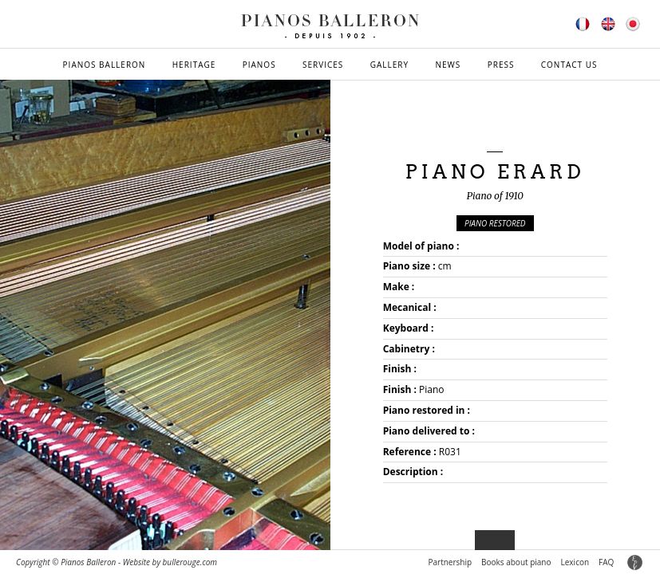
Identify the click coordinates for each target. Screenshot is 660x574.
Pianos (259, 64)
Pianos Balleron (104, 64)
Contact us (569, 64)
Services (322, 64)
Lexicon (575, 562)
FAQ (606, 562)
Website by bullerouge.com (170, 562)
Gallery (389, 64)
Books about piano (516, 562)
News (447, 64)
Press (501, 64)
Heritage (194, 64)
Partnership (450, 562)
